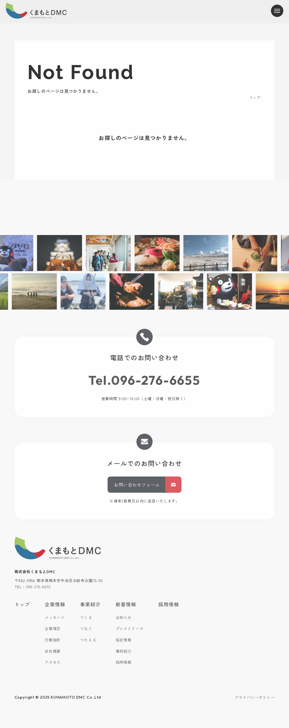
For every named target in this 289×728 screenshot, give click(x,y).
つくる (86, 617)
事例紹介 (124, 651)
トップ (255, 97)
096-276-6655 (38, 586)
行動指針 (53, 639)
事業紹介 (90, 604)
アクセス (53, 662)
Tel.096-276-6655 (144, 380)
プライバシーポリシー (254, 697)
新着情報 (126, 604)
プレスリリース (130, 628)
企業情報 (55, 604)
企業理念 (53, 628)
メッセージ (55, 617)
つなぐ (86, 628)
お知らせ (124, 617)
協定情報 (124, 639)
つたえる (88, 639)
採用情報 (124, 662)
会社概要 (53, 651)
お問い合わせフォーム (147, 485)
